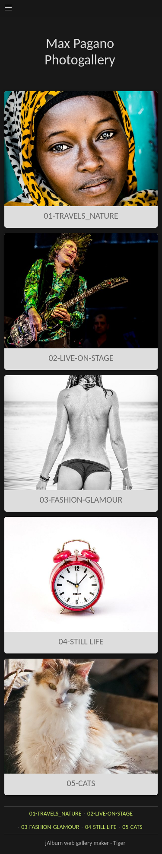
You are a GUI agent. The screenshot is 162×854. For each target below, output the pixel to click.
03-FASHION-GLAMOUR (81, 499)
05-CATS (81, 783)
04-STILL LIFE (81, 641)
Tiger (119, 843)
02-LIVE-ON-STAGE (80, 358)
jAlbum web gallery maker (77, 843)
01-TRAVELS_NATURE (81, 215)
